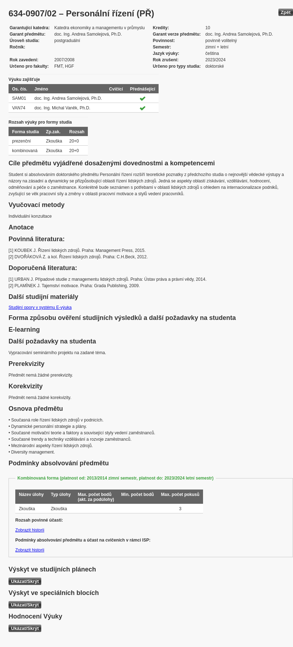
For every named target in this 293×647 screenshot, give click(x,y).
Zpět (286, 12)
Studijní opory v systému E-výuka (40, 307)
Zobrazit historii (29, 530)
